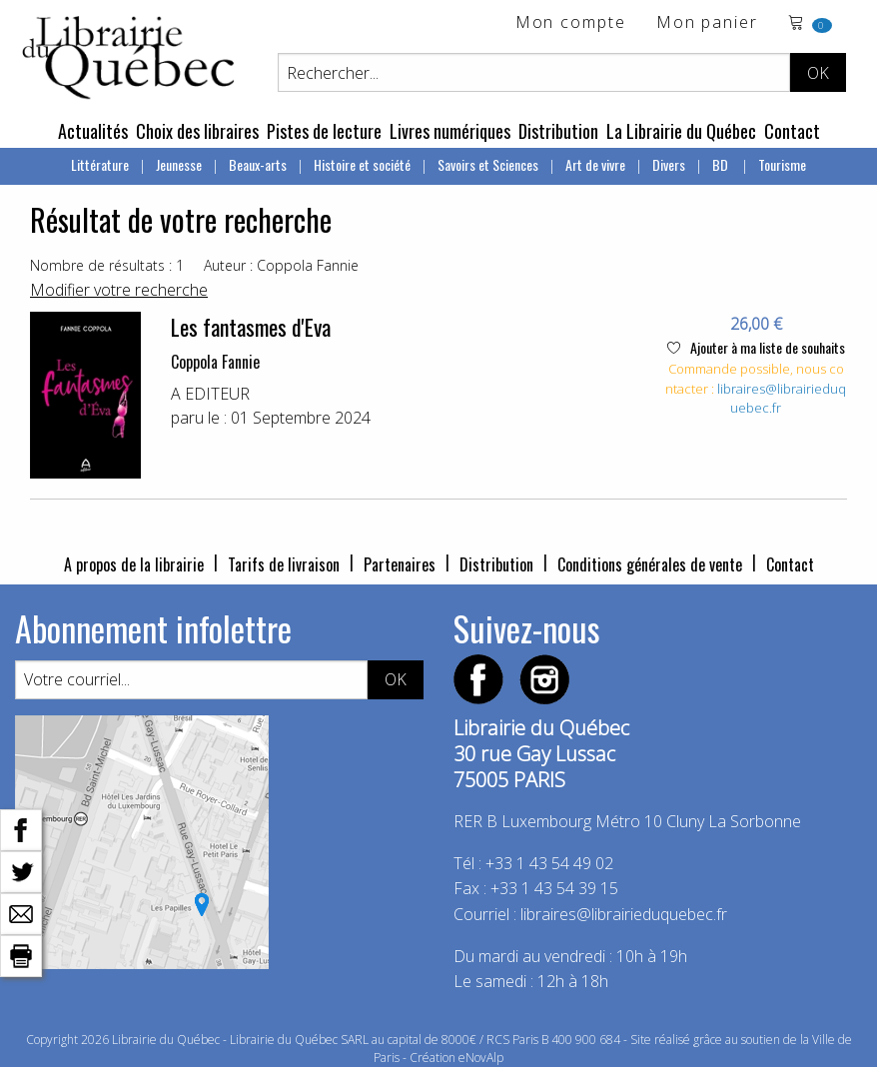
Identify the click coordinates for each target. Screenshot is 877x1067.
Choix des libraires (197, 131)
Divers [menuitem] (668, 164)
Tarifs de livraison (284, 564)
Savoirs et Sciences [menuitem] (488, 164)
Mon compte (570, 23)
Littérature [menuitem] (100, 164)
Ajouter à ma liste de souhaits (756, 347)
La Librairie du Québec (681, 131)
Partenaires (400, 564)
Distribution (558, 131)
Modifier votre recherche (119, 290)
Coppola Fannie (215, 362)
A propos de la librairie (134, 564)
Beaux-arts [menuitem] (258, 164)
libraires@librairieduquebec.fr (623, 914)
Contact (792, 131)
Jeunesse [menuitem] (179, 164)
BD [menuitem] (721, 164)
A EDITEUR (210, 394)
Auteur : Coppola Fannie (281, 265)
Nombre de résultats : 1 (107, 265)
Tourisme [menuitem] (782, 164)
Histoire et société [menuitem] (362, 164)
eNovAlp (480, 1057)
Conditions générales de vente (649, 564)
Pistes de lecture (324, 131)
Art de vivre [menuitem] (595, 164)
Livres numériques (450, 131)
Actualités (93, 131)
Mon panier (707, 23)
